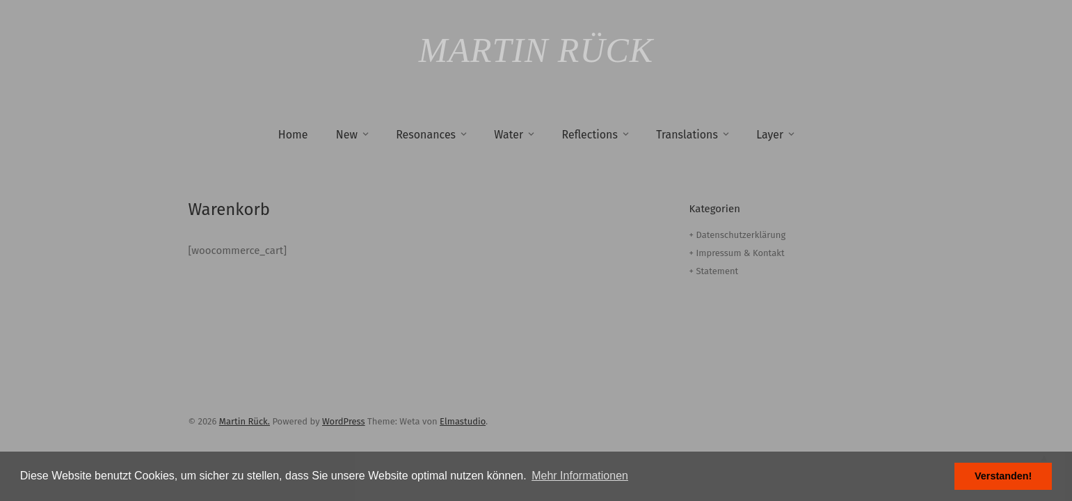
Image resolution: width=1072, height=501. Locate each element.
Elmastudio (463, 421)
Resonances (426, 134)
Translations (687, 134)
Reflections (589, 134)
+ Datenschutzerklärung (737, 235)
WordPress (343, 421)
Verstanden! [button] (1003, 476)
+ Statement (714, 271)
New (347, 134)
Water (508, 134)
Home (293, 134)
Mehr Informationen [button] (579, 476)
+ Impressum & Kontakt (737, 253)
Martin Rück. (244, 421)
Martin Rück (536, 50)
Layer (769, 134)
